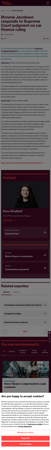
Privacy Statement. (25, 429)
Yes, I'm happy (25, 447)
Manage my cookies (25, 435)
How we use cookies (35, 427)
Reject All (25, 441)
